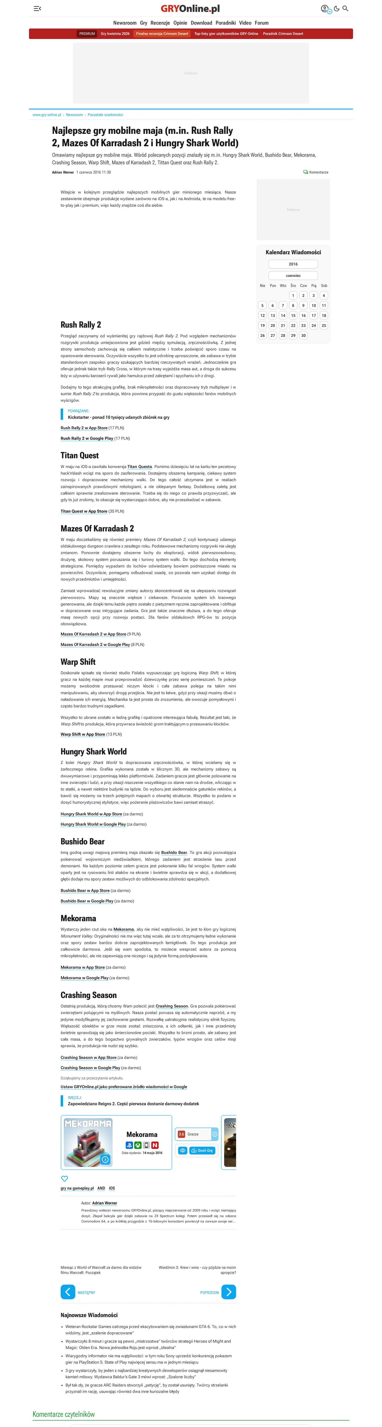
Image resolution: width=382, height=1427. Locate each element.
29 (293, 335)
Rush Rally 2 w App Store (84, 427)
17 (314, 315)
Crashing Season (172, 1004)
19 (262, 325)
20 (273, 325)
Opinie (180, 23)
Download (201, 23)
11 (324, 305)
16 (303, 315)
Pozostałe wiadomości (105, 114)
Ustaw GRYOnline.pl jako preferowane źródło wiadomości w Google (124, 1084)
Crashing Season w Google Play (90, 1065)
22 (293, 325)
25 (324, 325)
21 (283, 325)
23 (303, 325)
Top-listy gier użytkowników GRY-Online (228, 33)
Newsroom (125, 23)
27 (273, 335)
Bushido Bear (174, 851)
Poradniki (226, 23)
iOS (112, 1185)
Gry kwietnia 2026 (111, 33)
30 (303, 335)
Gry (143, 23)
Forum (262, 23)
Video (245, 23)
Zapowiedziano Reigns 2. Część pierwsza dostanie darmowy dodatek (133, 1101)
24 (314, 325)
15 (293, 315)
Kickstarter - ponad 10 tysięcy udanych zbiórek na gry (118, 417)
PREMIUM (82, 33)
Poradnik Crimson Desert (288, 33)
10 (314, 305)
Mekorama (124, 927)
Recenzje (160, 23)
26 (262, 335)
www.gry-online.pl (47, 114)
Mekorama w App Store (83, 965)
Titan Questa (139, 466)
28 (283, 335)
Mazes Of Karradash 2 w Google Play (95, 644)
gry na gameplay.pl (77, 1185)
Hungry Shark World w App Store (91, 813)
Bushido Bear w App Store (85, 889)
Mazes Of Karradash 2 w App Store (93, 633)
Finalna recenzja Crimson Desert (160, 33)
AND (101, 1185)
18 (324, 315)
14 (283, 315)
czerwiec (293, 275)
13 (273, 315)
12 (262, 315)
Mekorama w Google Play (84, 976)
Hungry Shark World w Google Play (93, 823)
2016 (293, 264)
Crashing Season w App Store (88, 1055)
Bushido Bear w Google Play (87, 899)
